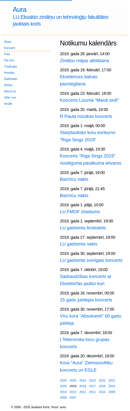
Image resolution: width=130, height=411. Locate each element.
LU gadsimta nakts (78, 243)
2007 (73, 397)
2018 (82, 386)
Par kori (9, 60)
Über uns (10, 97)
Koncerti (9, 48)
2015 (112, 386)
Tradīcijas (10, 66)
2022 (102, 380)
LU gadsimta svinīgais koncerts (91, 260)
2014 (63, 392)
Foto (7, 54)
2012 (82, 392)
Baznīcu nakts (74, 179)
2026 (63, 380)
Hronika (9, 72)
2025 (73, 380)
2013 (73, 392)
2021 (112, 380)
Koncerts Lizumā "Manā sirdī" (89, 100)
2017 (92, 386)
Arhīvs (8, 85)
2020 (63, 386)
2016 (102, 386)
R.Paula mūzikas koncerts (86, 116)
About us (10, 91)
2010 (102, 392)
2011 (92, 392)
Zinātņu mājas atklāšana (84, 60)
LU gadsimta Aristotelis (83, 227)
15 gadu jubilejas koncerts (86, 299)
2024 (82, 380)
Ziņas (7, 41)
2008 (63, 397)
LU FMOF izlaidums (80, 211)
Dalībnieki (10, 79)
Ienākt (8, 103)
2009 (112, 392)
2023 (92, 380)
